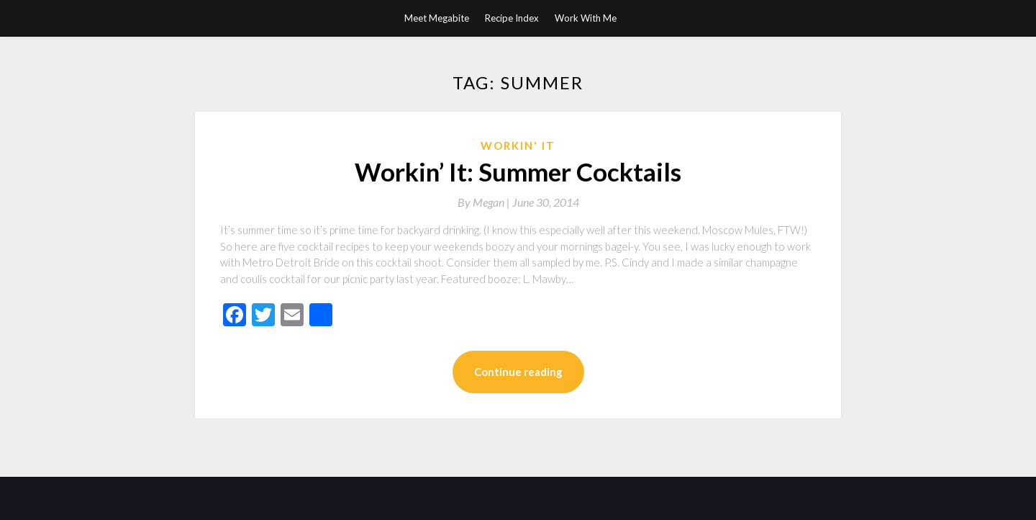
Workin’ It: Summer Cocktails (518, 171)
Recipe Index (512, 18)
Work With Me (586, 18)
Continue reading (518, 371)
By (485, 202)
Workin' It (518, 145)
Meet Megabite (436, 18)
